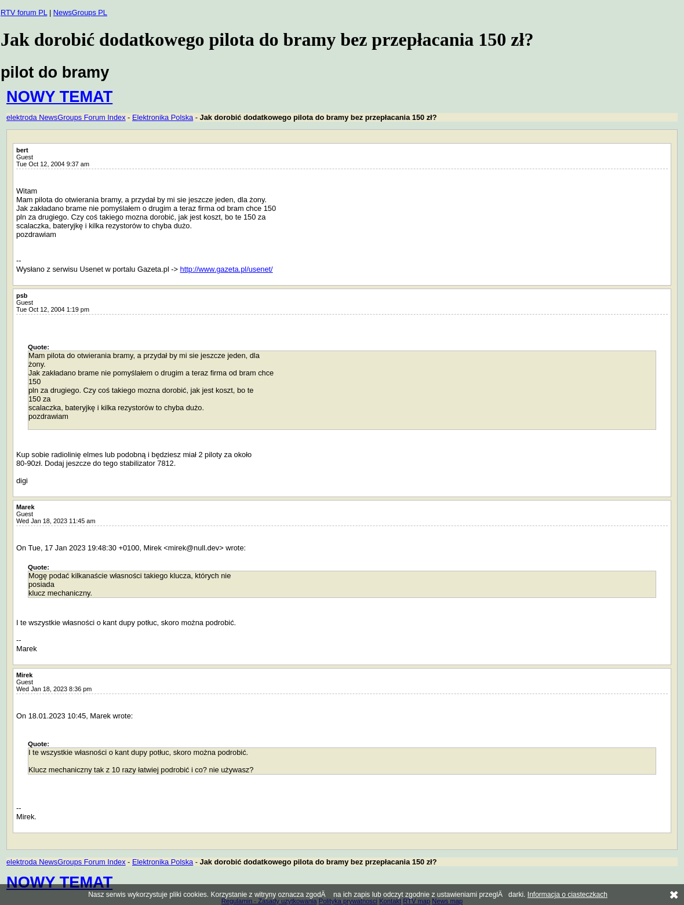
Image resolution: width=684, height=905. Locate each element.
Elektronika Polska (162, 117)
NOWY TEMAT (59, 96)
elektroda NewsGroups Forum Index (66, 117)
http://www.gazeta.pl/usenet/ (226, 269)
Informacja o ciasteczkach (567, 895)
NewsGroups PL (80, 12)
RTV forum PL (24, 12)
